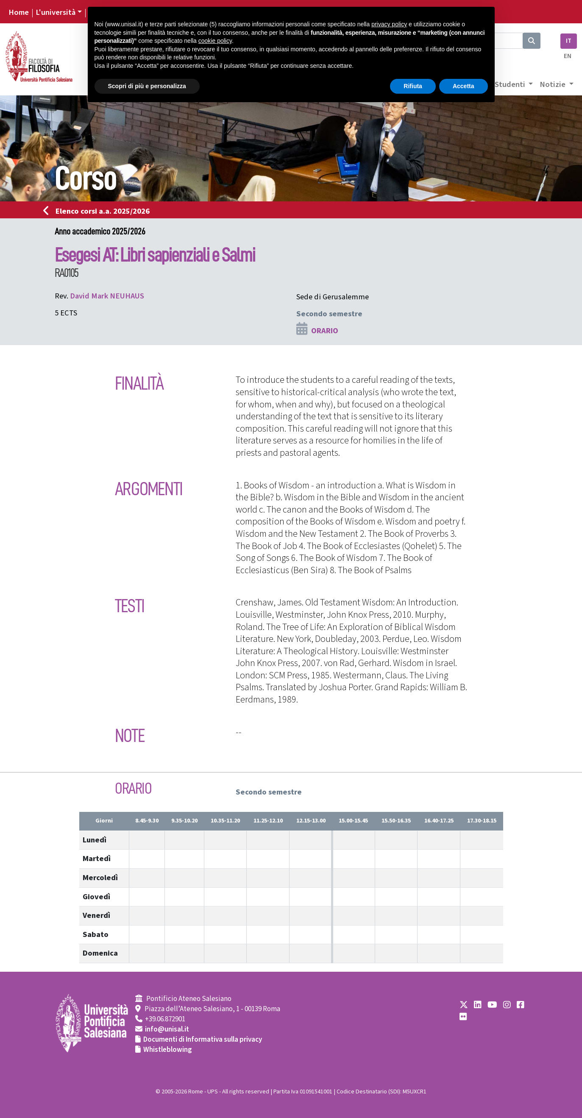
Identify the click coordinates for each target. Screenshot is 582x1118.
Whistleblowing (167, 1050)
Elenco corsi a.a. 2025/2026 (99, 211)
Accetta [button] (463, 86)
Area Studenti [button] (502, 84)
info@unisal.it (167, 1029)
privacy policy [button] (389, 24)
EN (567, 56)
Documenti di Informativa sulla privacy (202, 1039)
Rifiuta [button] (413, 86)
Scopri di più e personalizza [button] (147, 86)
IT (568, 40)
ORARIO (324, 330)
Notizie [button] (553, 84)
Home (18, 12)
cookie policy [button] (215, 40)
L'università (55, 12)
